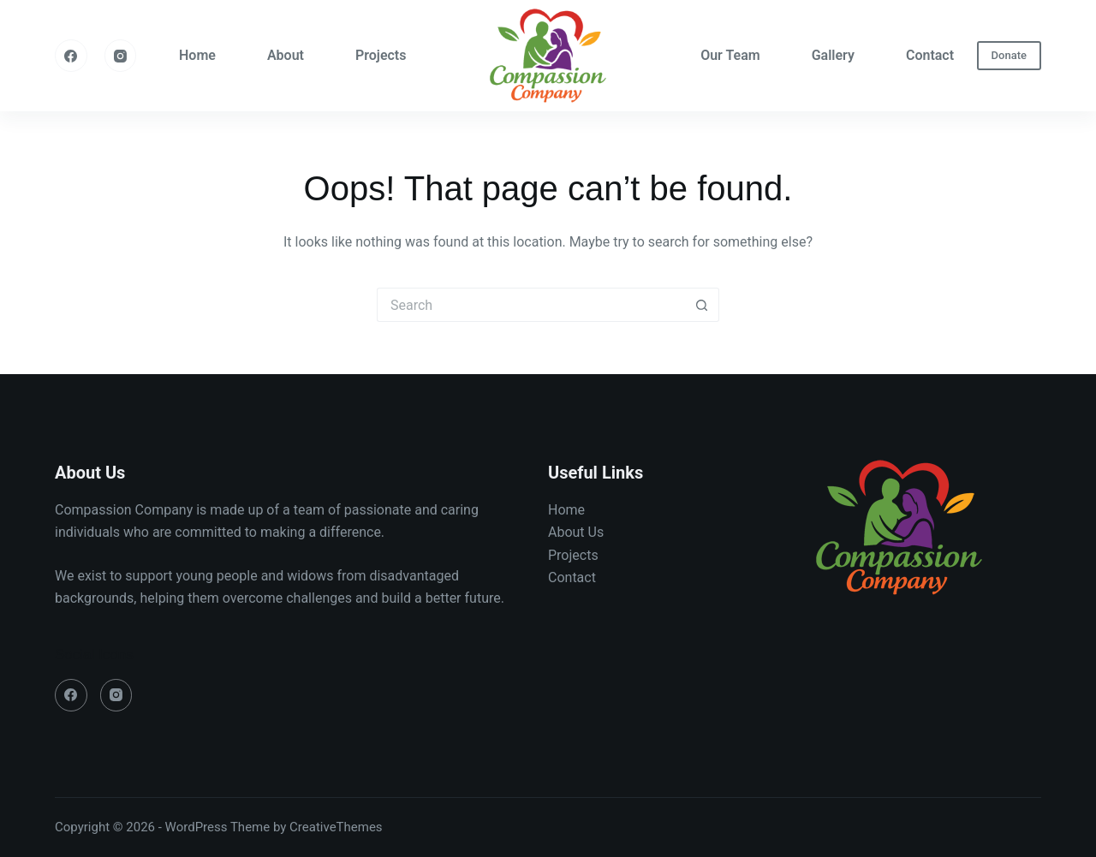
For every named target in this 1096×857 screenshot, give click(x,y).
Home (197, 55)
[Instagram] (120, 55)
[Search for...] (531, 305)
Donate (1009, 55)
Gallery (833, 55)
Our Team (730, 55)
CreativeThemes (336, 827)
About (285, 55)
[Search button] (702, 305)
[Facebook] (71, 55)
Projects (381, 55)
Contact (930, 55)
